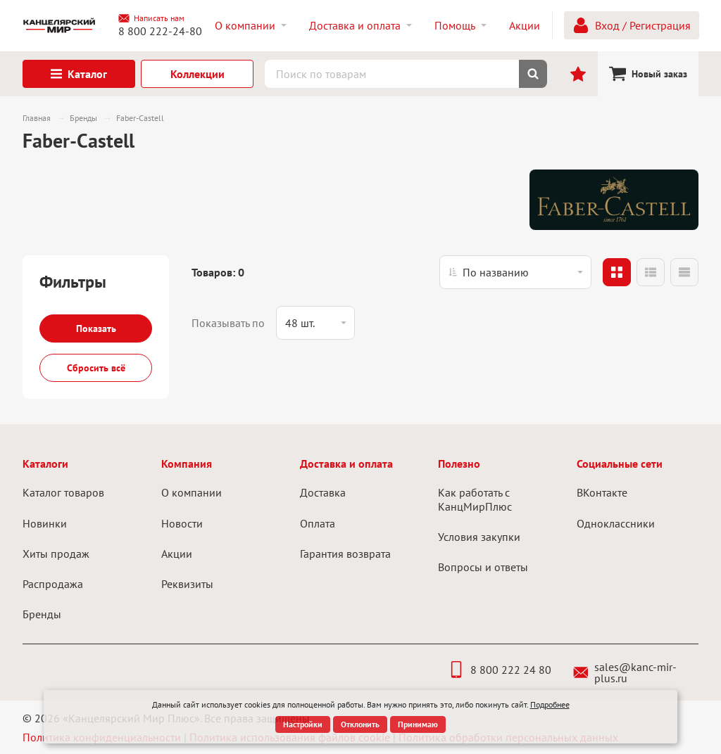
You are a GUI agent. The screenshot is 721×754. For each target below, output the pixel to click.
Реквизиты (187, 584)
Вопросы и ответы (483, 567)
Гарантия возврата (345, 554)
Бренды (42, 614)
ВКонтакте (602, 492)
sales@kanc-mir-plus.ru (625, 672)
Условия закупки (479, 537)
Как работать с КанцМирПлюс (475, 499)
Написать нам (151, 18)
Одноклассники (616, 523)
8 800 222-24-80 (160, 31)
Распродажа (53, 584)
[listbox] (515, 272)
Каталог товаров (63, 492)
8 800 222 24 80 (499, 669)
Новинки (45, 523)
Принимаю (418, 724)
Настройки (302, 724)
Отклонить (360, 724)
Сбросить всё (96, 368)
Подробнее (550, 704)
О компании (191, 492)
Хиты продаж (56, 554)
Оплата (317, 523)
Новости (182, 523)
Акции (176, 554)
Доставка (323, 492)
